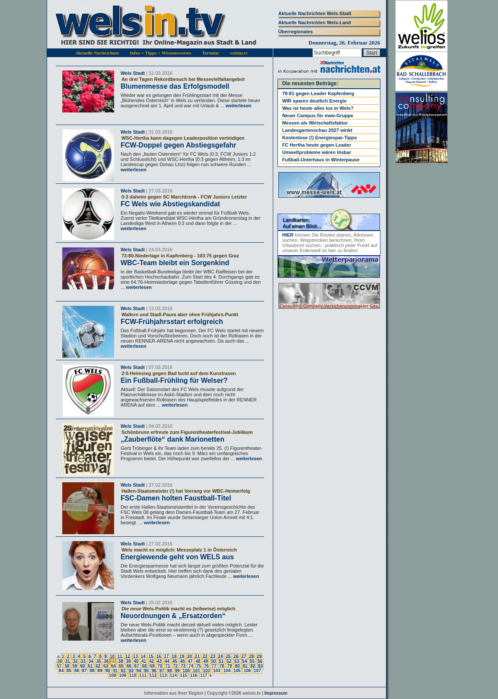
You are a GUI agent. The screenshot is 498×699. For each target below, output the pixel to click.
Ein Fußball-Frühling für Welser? (174, 380)
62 (98, 666)
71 (167, 666)
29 (259, 656)
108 (112, 675)
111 (143, 675)
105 (237, 670)
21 (197, 656)
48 (197, 661)
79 (229, 666)
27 (243, 656)
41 (143, 661)
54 (244, 661)
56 (260, 661)
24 (220, 656)
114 (173, 675)
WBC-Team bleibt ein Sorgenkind (175, 262)
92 (123, 670)
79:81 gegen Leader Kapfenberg (318, 93)
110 (133, 675)
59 (74, 666)
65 (121, 666)
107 (257, 670)
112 (153, 675)
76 (206, 666)
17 (166, 656)
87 (84, 670)
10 (112, 656)
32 (75, 661)
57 (59, 666)
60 (82, 666)
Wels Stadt (133, 73)
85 (69, 670)
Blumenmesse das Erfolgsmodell (175, 86)
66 (129, 666)
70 (159, 666)
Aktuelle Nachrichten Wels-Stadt (314, 13)
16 (158, 656)
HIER (288, 234)
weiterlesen (238, 105)
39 (128, 661)
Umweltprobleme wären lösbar (316, 152)
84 (61, 670)
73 (183, 666)
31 (67, 661)
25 (228, 656)
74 (190, 666)
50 (213, 661)
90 (107, 670)
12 (127, 656)
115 (183, 675)
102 (207, 670)
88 (92, 670)
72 (175, 666)
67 (136, 666)
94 (138, 670)
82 (252, 666)
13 (135, 656)
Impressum (276, 693)
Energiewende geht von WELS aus (177, 557)
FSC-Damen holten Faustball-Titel (176, 498)
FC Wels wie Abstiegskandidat (170, 204)
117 (204, 675)
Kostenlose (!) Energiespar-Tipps (319, 137)
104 (226, 670)
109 (122, 675)
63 (105, 666)
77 (214, 666)
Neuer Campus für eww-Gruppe (317, 115)
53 (236, 661)
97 (162, 670)
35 (98, 661)
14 (142, 656)
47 (190, 661)
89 (100, 670)
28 (251, 656)
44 (167, 661)
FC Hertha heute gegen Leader (316, 144)
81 (245, 666)
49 (205, 661)
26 (235, 656)
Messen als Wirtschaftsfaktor (315, 122)
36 (106, 661)
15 (150, 656)
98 (169, 670)
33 (83, 661)
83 (260, 666)
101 (196, 670)
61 (90, 666)
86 (76, 670)
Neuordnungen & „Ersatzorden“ (173, 615)
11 (120, 656)
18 (174, 656)
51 (221, 661)
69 (152, 666)
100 (186, 670)
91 (115, 670)
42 (151, 661)
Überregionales (295, 31)
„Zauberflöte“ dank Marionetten (172, 439)
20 (189, 656)
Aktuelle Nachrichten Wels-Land (314, 22)
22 (205, 656)
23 (213, 656)
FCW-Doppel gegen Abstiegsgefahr (178, 145)
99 (177, 670)
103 (216, 670)
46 (182, 661)
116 (193, 675)
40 (136, 661)
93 (130, 670)
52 (229, 661)
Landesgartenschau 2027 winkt (317, 130)
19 (181, 656)
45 (174, 661)
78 (222, 666)
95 (146, 670)
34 (90, 661)
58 (66, 666)
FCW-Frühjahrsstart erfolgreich (172, 321)
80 (237, 666)
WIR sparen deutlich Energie (314, 100)
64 (113, 666)
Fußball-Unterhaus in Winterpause (321, 159)
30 (59, 661)
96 (154, 670)
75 (198, 666)
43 (159, 661)
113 (163, 675)
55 (252, 661)
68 (144, 666)
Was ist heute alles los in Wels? (318, 108)
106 (247, 670)
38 (120, 661)
